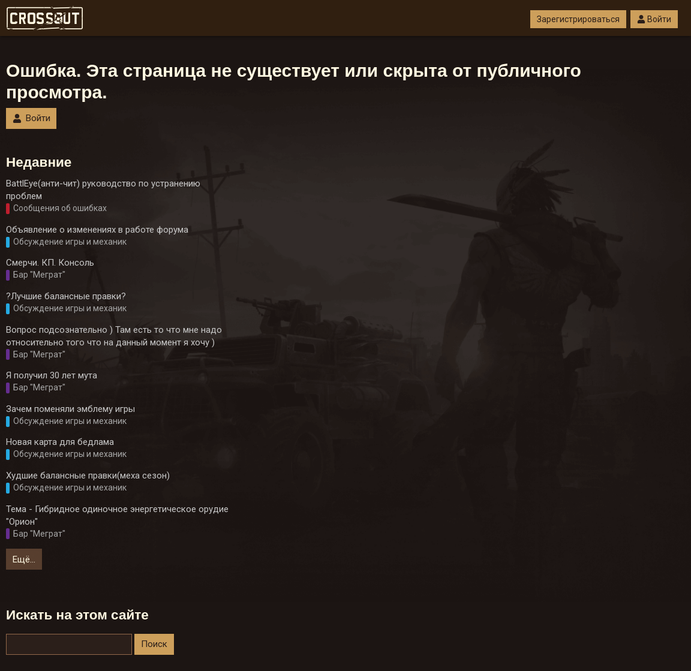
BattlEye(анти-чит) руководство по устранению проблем (103, 189)
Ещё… (24, 559)
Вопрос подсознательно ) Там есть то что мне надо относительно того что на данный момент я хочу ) (114, 336)
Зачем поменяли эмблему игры (70, 409)
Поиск (154, 644)
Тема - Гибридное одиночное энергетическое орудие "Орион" (117, 515)
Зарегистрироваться (578, 19)
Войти (654, 19)
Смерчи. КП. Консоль (50, 262)
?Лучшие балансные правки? (66, 296)
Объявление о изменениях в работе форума (97, 229)
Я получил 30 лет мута (51, 375)
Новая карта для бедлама (60, 442)
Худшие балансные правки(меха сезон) (88, 475)
